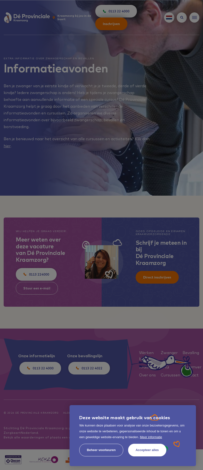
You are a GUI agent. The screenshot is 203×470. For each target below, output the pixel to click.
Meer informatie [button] (151, 437)
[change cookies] (101, 450)
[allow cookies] (147, 450)
